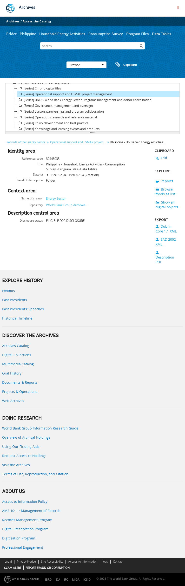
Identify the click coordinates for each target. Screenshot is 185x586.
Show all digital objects (167, 204)
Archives (27, 8)
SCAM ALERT (12, 568)
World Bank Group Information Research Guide (40, 428)
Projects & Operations (19, 391)
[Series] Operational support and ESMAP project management (64, 94)
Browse (86, 65)
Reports (164, 181)
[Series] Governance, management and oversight (55, 106)
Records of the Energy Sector (26, 142)
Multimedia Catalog (18, 364)
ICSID (87, 580)
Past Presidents (14, 300)
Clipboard (123, 65)
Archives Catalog (15, 345)
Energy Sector (56, 198)
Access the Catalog (37, 21)
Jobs (105, 561)
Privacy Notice (26, 561)
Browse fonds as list (165, 191)
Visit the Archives (16, 465)
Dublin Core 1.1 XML (166, 228)
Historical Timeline (17, 318)
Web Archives (13, 400)
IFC (66, 580)
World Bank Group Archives (65, 205)
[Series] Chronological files (39, 88)
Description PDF (165, 257)
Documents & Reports (19, 382)
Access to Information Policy (24, 501)
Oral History (11, 373)
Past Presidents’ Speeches (23, 309)
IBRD (48, 580)
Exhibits (8, 290)
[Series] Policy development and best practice (52, 123)
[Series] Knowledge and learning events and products (58, 129)
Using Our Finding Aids (21, 446)
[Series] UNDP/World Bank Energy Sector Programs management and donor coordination (84, 100)
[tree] (92, 107)
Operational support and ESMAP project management (78, 142)
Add (163, 158)
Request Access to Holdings (24, 455)
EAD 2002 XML (166, 241)
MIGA (75, 580)
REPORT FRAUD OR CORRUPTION (48, 568)
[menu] (178, 7)
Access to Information (82, 561)
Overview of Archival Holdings (26, 437)
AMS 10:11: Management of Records (31, 510)
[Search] (92, 45)
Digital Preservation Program (25, 529)
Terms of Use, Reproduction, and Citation (35, 474)
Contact (118, 561)
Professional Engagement (22, 547)
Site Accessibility (52, 561)
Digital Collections (16, 355)
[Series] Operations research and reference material (57, 117)
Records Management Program (27, 520)
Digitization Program (18, 538)
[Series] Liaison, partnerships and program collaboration (60, 111)
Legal (8, 561)
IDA (57, 580)
